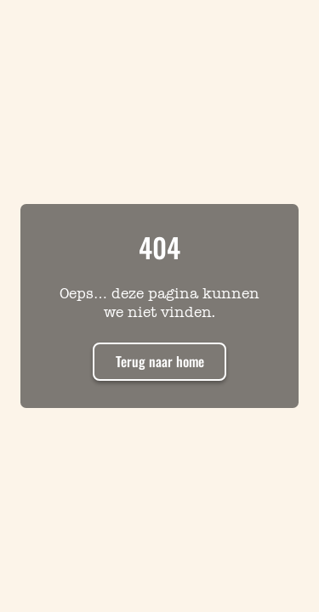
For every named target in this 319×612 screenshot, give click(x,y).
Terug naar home (160, 361)
